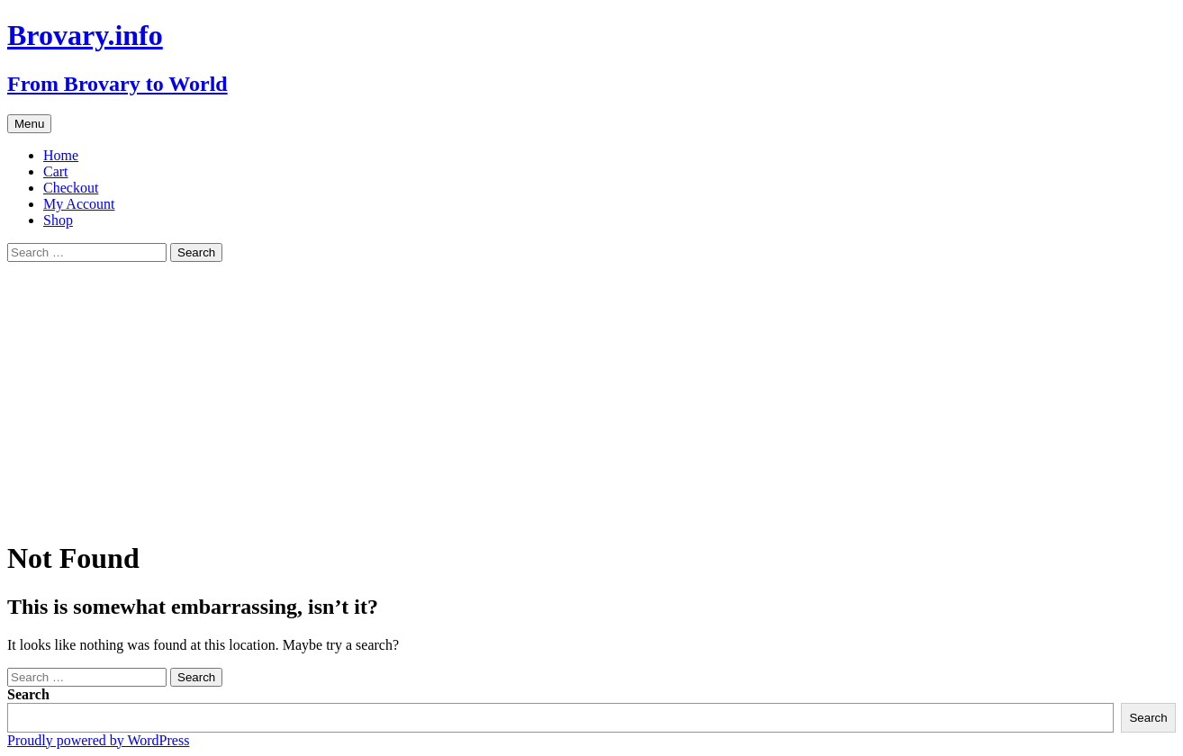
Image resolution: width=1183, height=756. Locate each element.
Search (28, 694)
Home (60, 155)
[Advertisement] (591, 397)
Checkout (70, 187)
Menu (29, 123)
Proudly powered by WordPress (98, 740)
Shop (58, 220)
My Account (79, 204)
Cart (55, 171)
